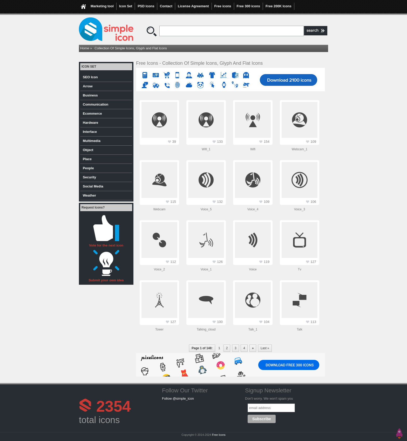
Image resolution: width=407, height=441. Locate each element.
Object (88, 150)
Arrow (88, 86)
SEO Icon (90, 77)
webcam (159, 209)
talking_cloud (206, 329)
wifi (252, 149)
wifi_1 (206, 149)
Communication (95, 104)
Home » (86, 48)
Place (87, 159)
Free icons (222, 6)
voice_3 (299, 209)
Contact (166, 6)
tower (159, 329)
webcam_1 (299, 149)
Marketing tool (102, 6)
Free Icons (219, 434)
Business (90, 95)
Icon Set (125, 6)
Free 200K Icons (278, 6)
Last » (265, 348)
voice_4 (253, 209)
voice (252, 269)
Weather (89, 195)
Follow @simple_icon (178, 398)
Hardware (90, 123)
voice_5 (206, 209)
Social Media (93, 186)
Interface (90, 132)
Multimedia (91, 141)
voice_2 (159, 269)
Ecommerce (92, 113)
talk (299, 329)
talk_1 (252, 329)
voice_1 (206, 269)
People (88, 168)
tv (299, 269)
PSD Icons (146, 6)
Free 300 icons (248, 6)
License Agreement (193, 6)
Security (89, 177)
